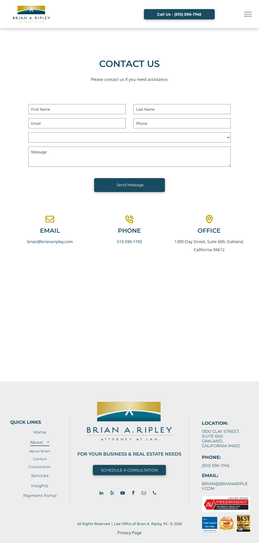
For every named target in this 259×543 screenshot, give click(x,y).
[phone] (154, 494)
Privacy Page (129, 532)
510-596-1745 (129, 241)
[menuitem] (40, 432)
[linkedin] (101, 494)
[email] (144, 494)
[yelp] (112, 494)
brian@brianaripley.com (50, 241)
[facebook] (133, 494)
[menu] (247, 14)
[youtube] (122, 494)
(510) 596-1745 (215, 465)
